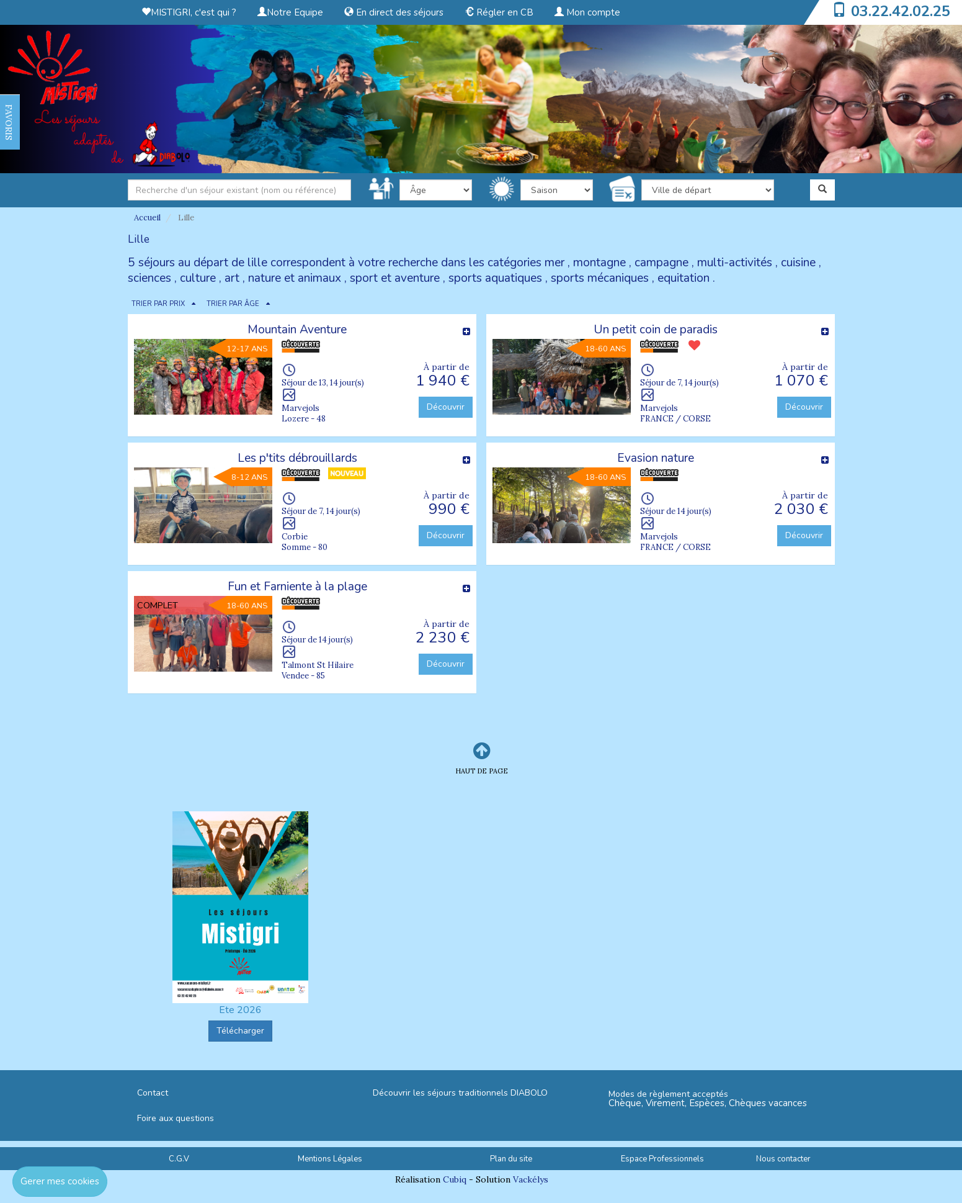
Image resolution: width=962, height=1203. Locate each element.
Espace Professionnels (662, 1159)
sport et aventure (395, 278)
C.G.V (179, 1159)
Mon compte (587, 12)
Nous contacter (783, 1159)
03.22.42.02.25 (900, 11)
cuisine (798, 263)
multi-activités (734, 263)
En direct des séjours (393, 12)
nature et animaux (294, 278)
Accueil (147, 217)
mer (554, 263)
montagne (599, 263)
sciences (149, 278)
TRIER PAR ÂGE (233, 304)
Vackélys (530, 1179)
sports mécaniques (600, 278)
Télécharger (240, 1031)
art (232, 278)
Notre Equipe (290, 12)
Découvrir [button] (446, 407)
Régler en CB (499, 12)
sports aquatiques (495, 278)
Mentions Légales (330, 1159)
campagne (661, 263)
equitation (683, 278)
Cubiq (454, 1179)
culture (198, 278)
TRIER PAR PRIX (158, 304)
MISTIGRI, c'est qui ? (188, 12)
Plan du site (511, 1159)
